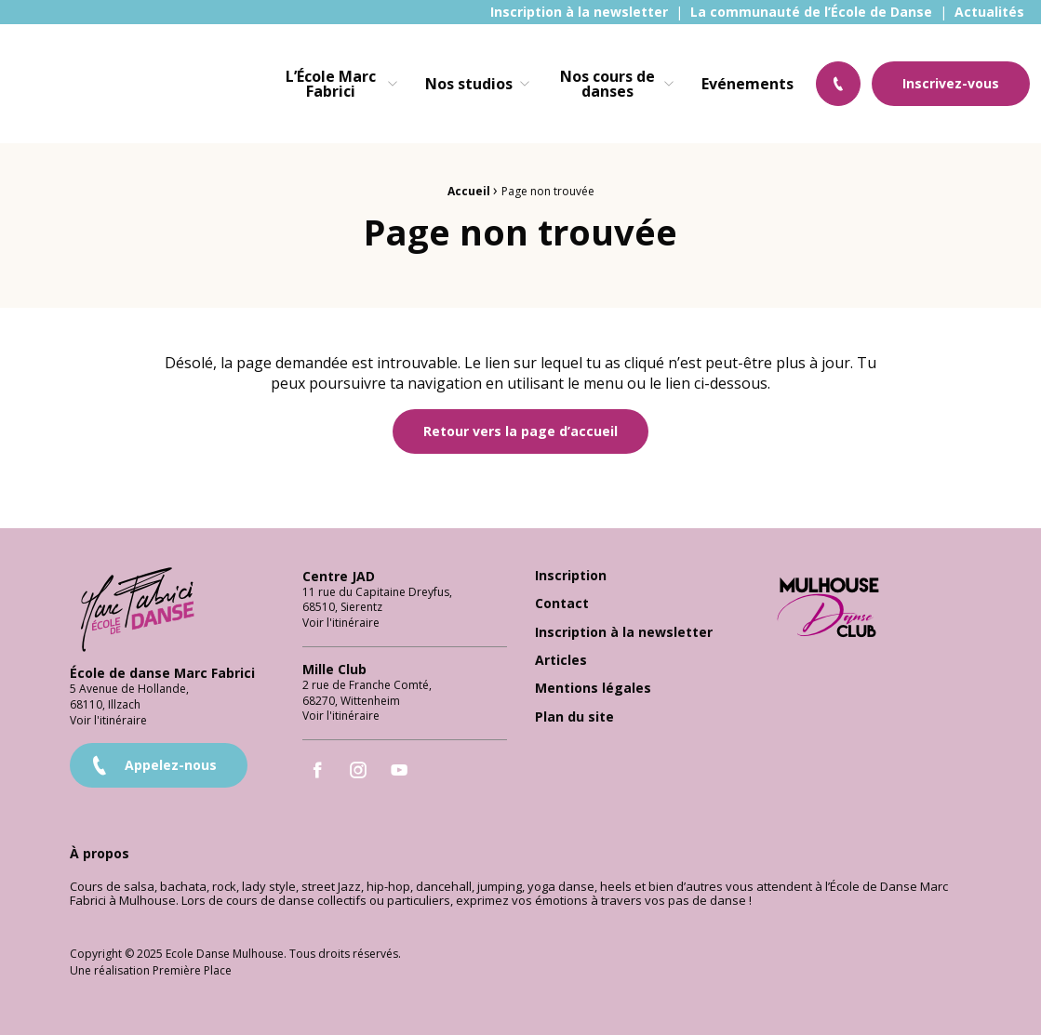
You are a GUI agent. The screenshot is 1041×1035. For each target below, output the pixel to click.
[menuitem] (579, 12)
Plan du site (574, 717)
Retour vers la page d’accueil (520, 431)
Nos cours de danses (607, 83)
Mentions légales (593, 689)
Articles (561, 661)
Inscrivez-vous (950, 83)
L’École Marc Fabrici (331, 83)
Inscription (571, 576)
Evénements (747, 83)
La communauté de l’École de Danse (811, 12)
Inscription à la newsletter (579, 12)
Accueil (468, 191)
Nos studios (469, 83)
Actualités (989, 12)
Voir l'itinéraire (108, 720)
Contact (562, 604)
